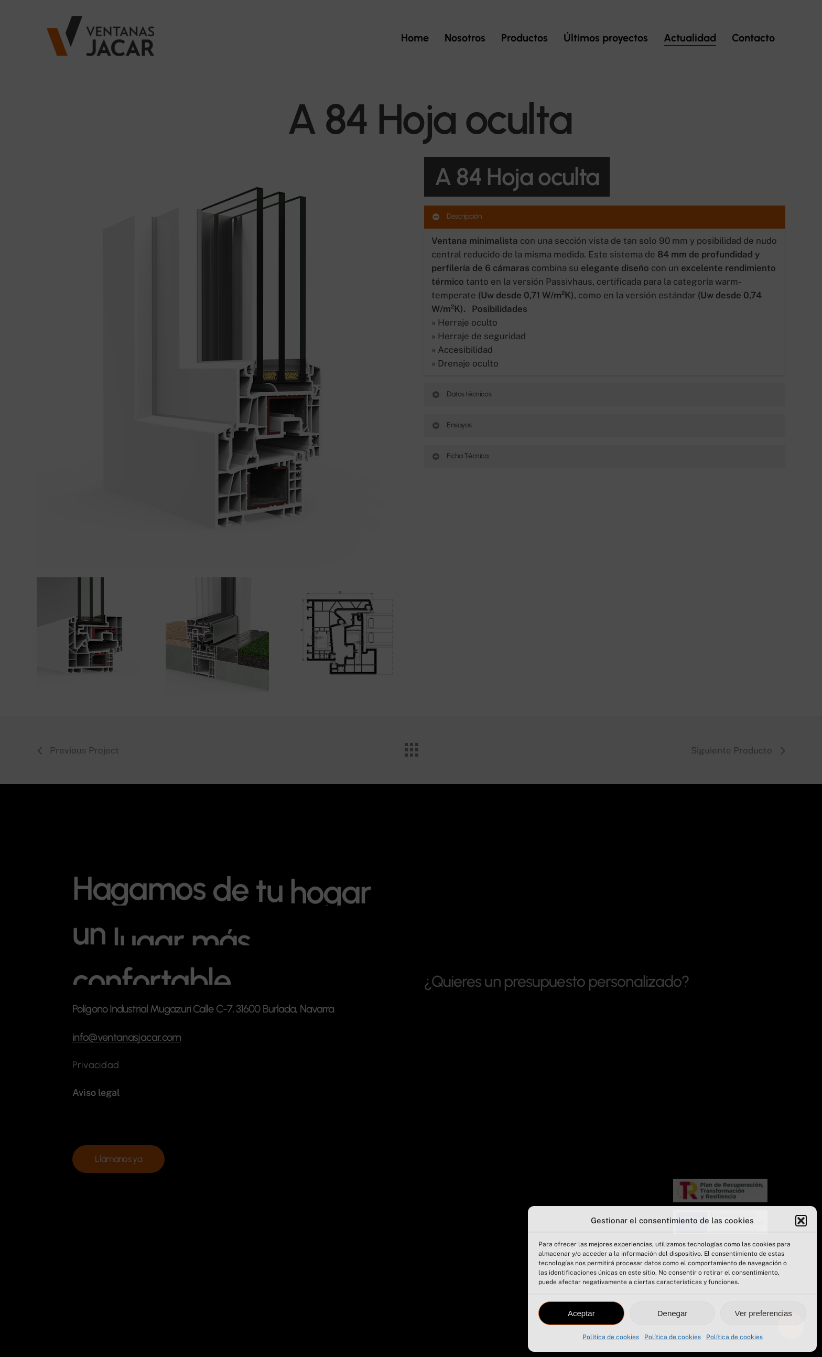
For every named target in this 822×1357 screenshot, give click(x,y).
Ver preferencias (763, 1313)
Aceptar (581, 1313)
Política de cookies (610, 1337)
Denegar (672, 1313)
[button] (801, 1220)
